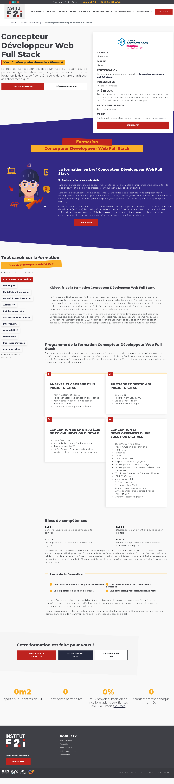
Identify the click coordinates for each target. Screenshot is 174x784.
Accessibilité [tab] (10, 330)
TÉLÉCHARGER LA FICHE (65, 86)
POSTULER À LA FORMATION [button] (36, 655)
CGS (151, 773)
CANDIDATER (164, 12)
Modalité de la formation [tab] (17, 298)
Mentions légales (127, 773)
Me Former (29, 23)
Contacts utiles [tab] (11, 349)
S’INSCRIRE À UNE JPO (111, 655)
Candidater (133, 125)
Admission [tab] (9, 305)
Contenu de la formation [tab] (17, 279)
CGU (142, 773)
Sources (119, 706)
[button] (169, 603)
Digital (40, 23)
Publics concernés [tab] (13, 311)
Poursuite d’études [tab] (14, 343)
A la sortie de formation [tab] (16, 317)
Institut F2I (16, 23)
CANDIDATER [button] (86, 222)
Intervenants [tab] (10, 324)
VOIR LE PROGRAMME (22, 86)
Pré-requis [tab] (9, 286)
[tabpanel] (106, 453)
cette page (160, 118)
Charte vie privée (165, 773)
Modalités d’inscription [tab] (16, 292)
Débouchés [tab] (9, 336)
